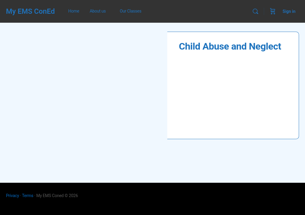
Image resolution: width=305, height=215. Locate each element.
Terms (27, 195)
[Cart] (273, 11)
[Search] (255, 11)
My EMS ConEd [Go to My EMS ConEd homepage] (30, 11)
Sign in (289, 11)
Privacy (12, 195)
